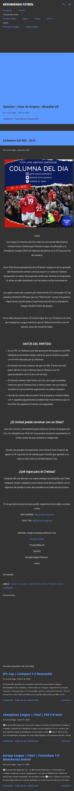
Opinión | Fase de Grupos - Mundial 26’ (31, 107)
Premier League (9, 18)
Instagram (7, 10)
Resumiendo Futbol (18, 4)
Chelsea (14, 584)
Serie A (49, 18)
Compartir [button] (8, 119)
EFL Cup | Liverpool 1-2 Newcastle (27, 674)
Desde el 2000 (36, 539)
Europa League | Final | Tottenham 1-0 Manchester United (31, 757)
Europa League (32, 27)
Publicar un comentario (26, 119)
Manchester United (38, 584)
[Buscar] (63, 4)
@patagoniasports (44, 514)
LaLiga (37, 18)
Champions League (11, 27)
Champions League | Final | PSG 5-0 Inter (32, 715)
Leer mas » (66, 700)
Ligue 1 (25, 18)
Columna (23, 584)
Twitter (21, 10)
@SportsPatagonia (42, 520)
